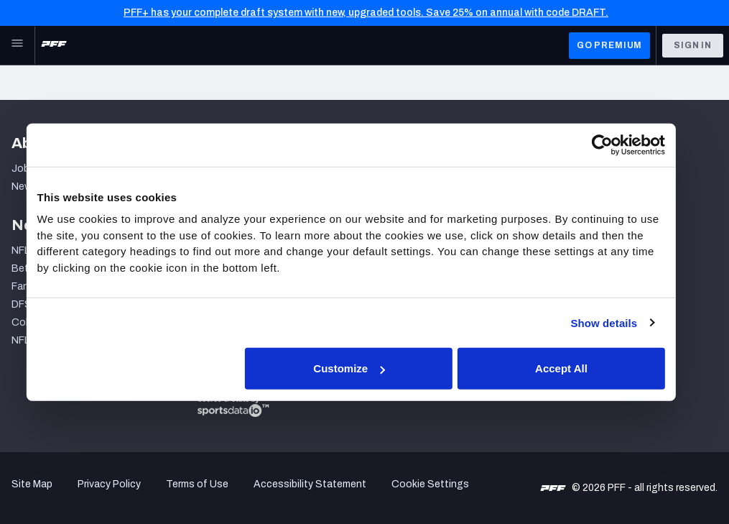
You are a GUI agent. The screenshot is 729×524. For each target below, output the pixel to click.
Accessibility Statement (310, 484)
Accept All (574, 368)
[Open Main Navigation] (17, 45)
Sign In (693, 45)
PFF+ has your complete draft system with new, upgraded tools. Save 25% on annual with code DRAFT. (366, 12)
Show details (615, 322)
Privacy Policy (109, 484)
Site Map (31, 484)
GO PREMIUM (609, 45)
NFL (20, 250)
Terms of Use (197, 484)
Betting (29, 268)
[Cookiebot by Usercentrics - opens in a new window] (614, 144)
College (29, 322)
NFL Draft (33, 340)
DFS (21, 304)
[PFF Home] (54, 45)
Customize (363, 368)
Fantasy (30, 286)
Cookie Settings (430, 484)
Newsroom (36, 186)
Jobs (23, 168)
